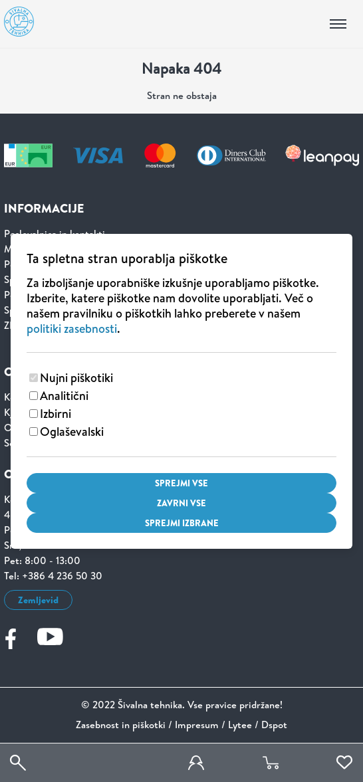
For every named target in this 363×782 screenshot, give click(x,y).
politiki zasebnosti (72, 328)
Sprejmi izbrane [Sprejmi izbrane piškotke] (182, 523)
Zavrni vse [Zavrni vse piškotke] (181, 503)
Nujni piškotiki (76, 377)
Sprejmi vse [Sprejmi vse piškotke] (181, 483)
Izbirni (55, 413)
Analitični (64, 395)
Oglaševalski (72, 431)
